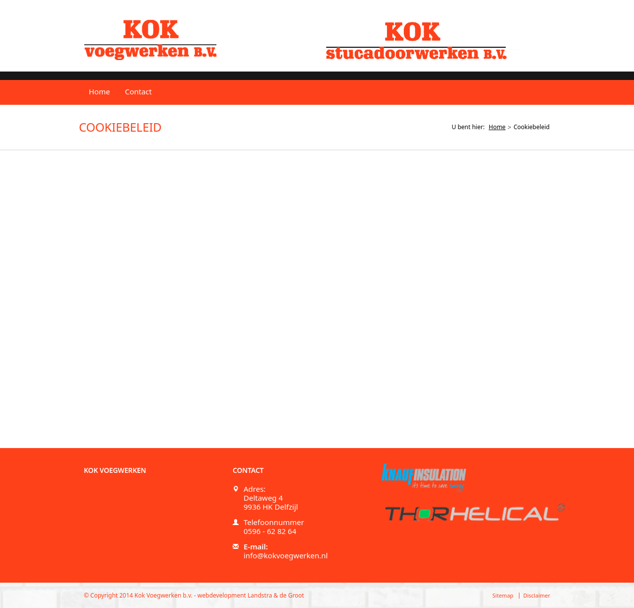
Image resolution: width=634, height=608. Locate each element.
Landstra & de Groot (276, 595)
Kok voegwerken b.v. (150, 40)
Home (99, 91)
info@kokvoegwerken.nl (286, 555)
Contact (138, 91)
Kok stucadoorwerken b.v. (420, 40)
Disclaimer (536, 595)
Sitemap (503, 595)
